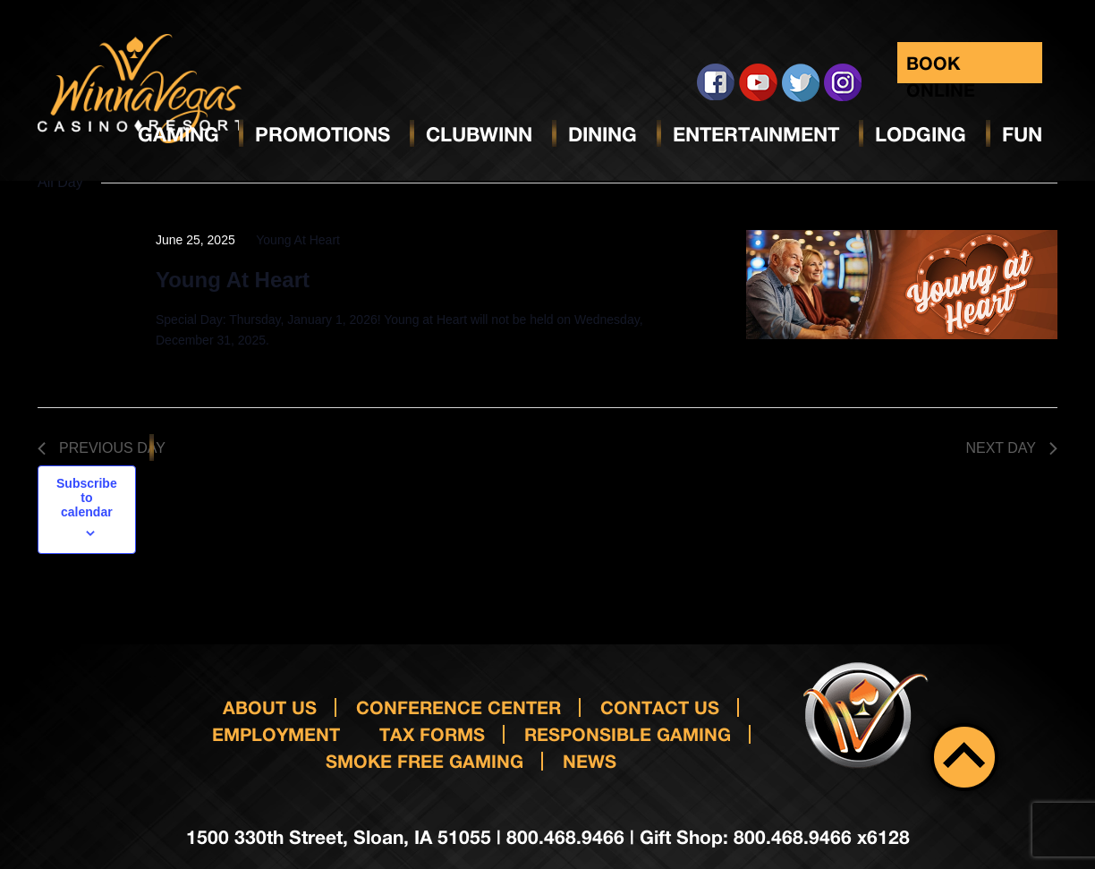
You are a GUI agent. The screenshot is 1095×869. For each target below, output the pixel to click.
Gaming (178, 134)
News (589, 760)
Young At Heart (233, 280)
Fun (1022, 134)
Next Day (1011, 448)
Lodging (920, 134)
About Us (270, 707)
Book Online (940, 67)
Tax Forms (432, 734)
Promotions (322, 134)
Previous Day (102, 448)
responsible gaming (627, 734)
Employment (276, 734)
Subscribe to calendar (86, 497)
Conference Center (458, 707)
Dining (602, 134)
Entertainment (756, 134)
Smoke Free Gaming (424, 760)
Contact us (659, 707)
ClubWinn (479, 134)
